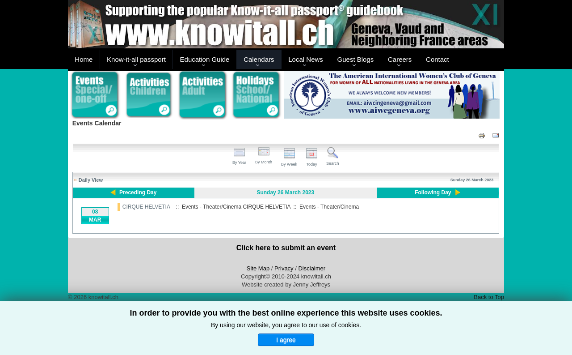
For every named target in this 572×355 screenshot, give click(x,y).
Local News (305, 59)
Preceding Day (137, 192)
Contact (437, 59)
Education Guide (205, 59)
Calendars (259, 59)
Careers (400, 59)
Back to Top (489, 297)
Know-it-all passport (136, 59)
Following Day (433, 192)
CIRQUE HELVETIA (146, 207)
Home (84, 59)
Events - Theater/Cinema (329, 207)
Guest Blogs (355, 59)
